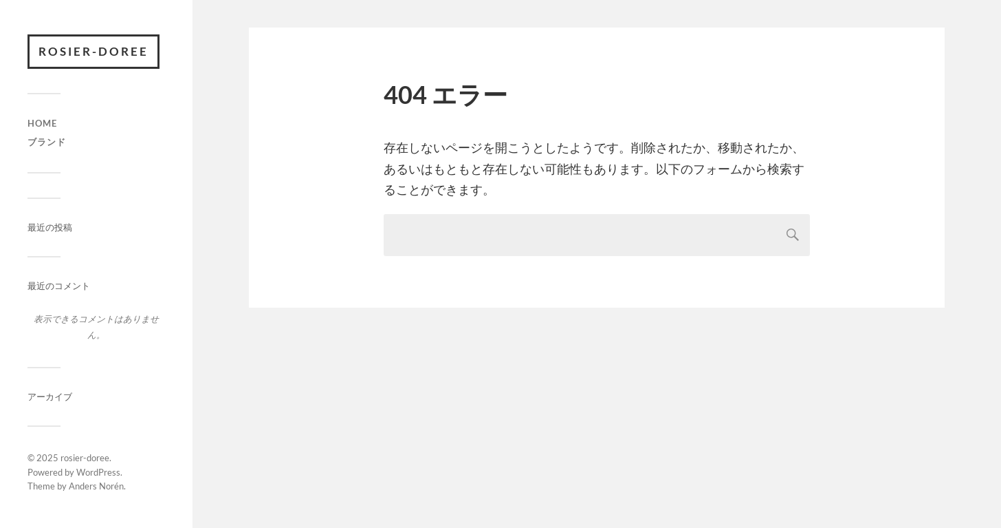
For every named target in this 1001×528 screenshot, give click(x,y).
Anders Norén (96, 486)
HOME (42, 123)
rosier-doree (93, 51)
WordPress (98, 472)
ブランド (47, 141)
